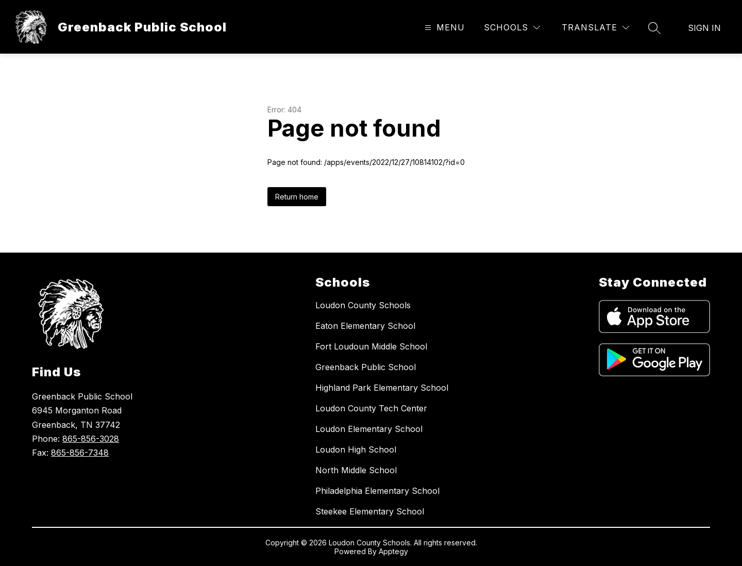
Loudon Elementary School (369, 429)
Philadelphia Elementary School (377, 491)
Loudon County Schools (363, 305)
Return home (296, 196)
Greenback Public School (365, 367)
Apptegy (393, 551)
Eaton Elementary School (365, 326)
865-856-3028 (90, 439)
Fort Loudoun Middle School (371, 346)
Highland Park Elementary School (381, 387)
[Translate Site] (595, 27)
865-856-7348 (80, 452)
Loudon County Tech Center (371, 408)
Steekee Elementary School (369, 511)
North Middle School (356, 470)
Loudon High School (355, 449)
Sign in (704, 28)
